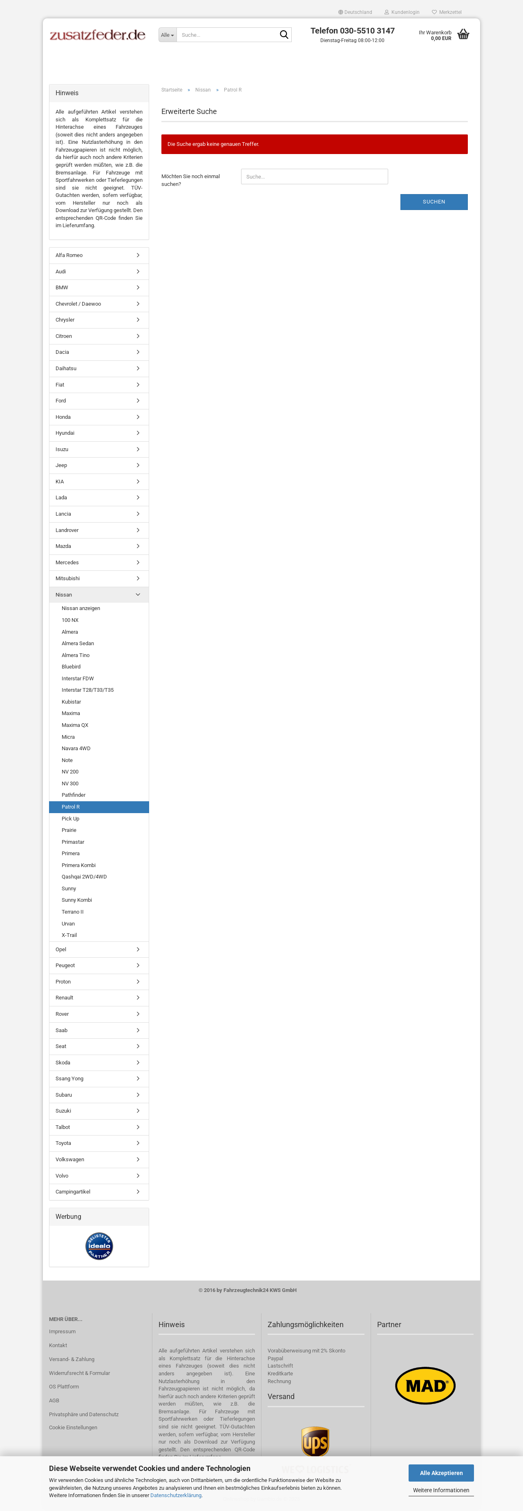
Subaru (64, 1096)
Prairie (69, 832)
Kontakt (58, 1347)
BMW (62, 289)
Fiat (60, 386)
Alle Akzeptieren (441, 1473)
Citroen (64, 338)
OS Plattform (64, 1388)
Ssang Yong (69, 1080)
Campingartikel (73, 1193)
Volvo (62, 1177)
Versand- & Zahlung (71, 1360)
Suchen (434, 203)
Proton (63, 983)
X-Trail (69, 937)
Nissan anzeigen (81, 610)
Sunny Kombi (77, 902)
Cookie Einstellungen (73, 1429)
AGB (54, 1402)
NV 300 (70, 785)
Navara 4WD (76, 750)
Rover (62, 1016)
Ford (61, 402)
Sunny (69, 890)
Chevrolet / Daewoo (78, 305)
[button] (355, 12)
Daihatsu (66, 370)
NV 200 (70, 773)
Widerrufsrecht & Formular (79, 1374)
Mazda (63, 548)
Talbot (63, 1129)
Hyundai (65, 434)
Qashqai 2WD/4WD (84, 878)
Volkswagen (70, 1161)
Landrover (67, 531)
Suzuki (63, 1112)
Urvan (68, 925)
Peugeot (65, 967)
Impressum (62, 1333)
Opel (61, 951)
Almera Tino (75, 656)
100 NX (70, 622)
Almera (70, 633)
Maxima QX (75, 727)
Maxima (71, 715)
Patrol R (71, 808)
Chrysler (65, 321)
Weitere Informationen (441, 1490)
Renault (64, 999)
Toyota (63, 1145)
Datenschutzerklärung (175, 1495)
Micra (68, 738)
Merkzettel (447, 12)
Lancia (63, 515)
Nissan (64, 596)
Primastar (73, 843)
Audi (61, 273)
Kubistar (71, 703)
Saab (61, 1031)
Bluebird (71, 668)
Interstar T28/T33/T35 (88, 691)
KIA (60, 483)
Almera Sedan (78, 645)
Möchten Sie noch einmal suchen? (190, 182)
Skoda (63, 1064)
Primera (71, 855)
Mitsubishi (68, 580)
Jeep (61, 467)
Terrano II (73, 913)
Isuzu (62, 451)
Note (67, 762)
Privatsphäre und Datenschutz (83, 1416)
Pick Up (70, 820)
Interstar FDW (78, 680)
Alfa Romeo (69, 257)
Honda (63, 418)
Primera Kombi (79, 867)
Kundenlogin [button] (402, 12)
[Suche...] (168, 34)
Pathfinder (73, 796)
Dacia (62, 354)
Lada (61, 499)
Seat (61, 1048)
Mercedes (67, 564)
